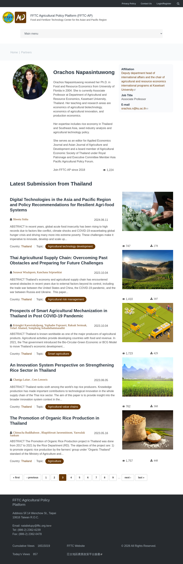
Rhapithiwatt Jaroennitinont (56, 432)
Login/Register (164, 3)
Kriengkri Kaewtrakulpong (28, 325)
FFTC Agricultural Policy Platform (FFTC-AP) (61, 15)
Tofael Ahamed (18, 328)
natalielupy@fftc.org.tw (36, 525)
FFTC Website (76, 545)
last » (141, 477)
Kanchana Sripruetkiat (49, 272)
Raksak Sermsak (77, 325)
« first (16, 477)
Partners (26, 52)
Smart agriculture (58, 353)
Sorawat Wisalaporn (24, 272)
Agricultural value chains (63, 406)
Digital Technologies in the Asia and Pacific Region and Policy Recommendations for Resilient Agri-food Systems (62, 204)
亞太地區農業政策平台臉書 (84, 554)
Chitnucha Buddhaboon (26, 432)
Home (14, 52)
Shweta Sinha (20, 219)
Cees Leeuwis (39, 379)
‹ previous (32, 477)
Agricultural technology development (70, 246)
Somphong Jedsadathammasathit (46, 328)
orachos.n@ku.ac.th (134, 108)
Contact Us (146, 3)
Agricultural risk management (66, 299)
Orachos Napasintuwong (84, 72)
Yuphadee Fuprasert (55, 325)
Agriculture (54, 461)
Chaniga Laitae (22, 379)
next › (128, 477)
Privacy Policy (129, 3)
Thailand (26, 246)
